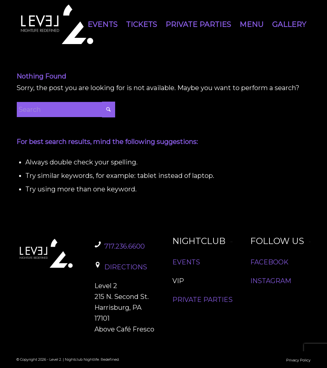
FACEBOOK (269, 262)
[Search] (65, 109)
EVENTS (186, 262)
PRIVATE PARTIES (202, 300)
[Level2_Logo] (57, 24)
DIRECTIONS (125, 267)
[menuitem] (102, 24)
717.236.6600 (124, 246)
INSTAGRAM (270, 281)
